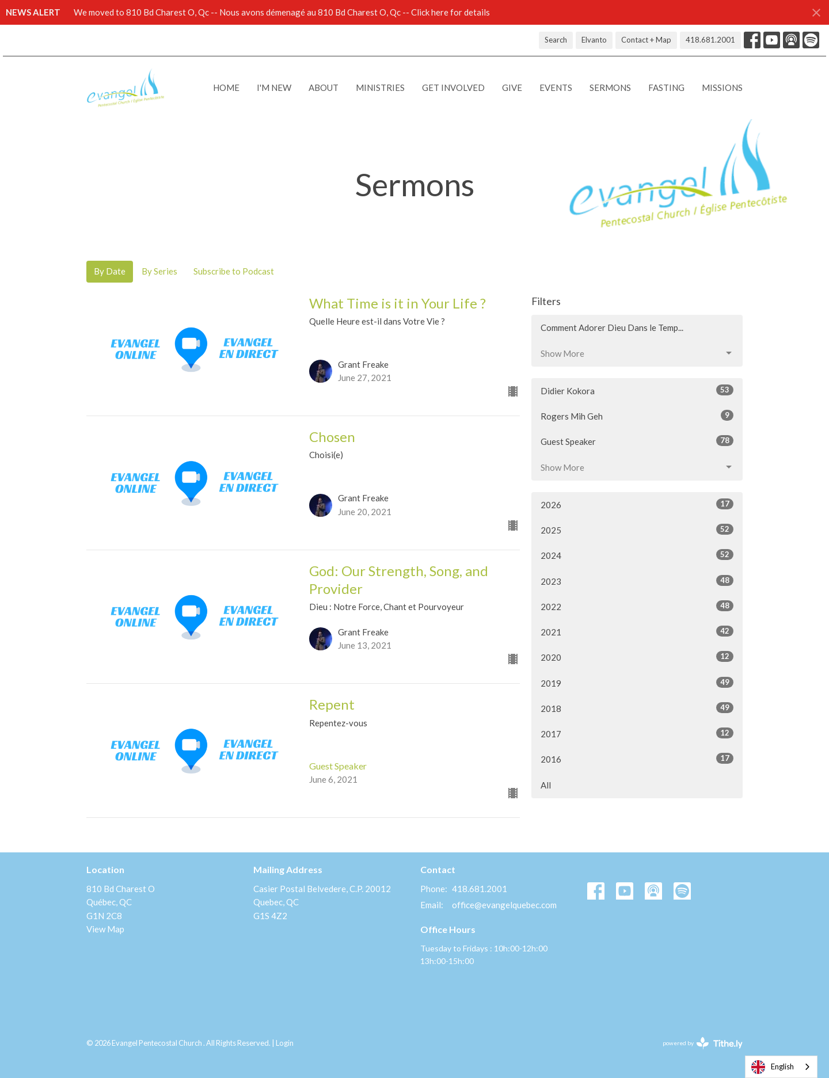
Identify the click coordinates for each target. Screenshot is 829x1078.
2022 (637, 606)
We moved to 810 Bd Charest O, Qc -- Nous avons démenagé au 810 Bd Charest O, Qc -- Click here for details (282, 12)
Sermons (610, 87)
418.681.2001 (710, 39)
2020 (637, 656)
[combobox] (781, 1067)
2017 (637, 733)
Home (226, 87)
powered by (703, 1043)
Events (555, 87)
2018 (637, 708)
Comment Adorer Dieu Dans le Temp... (612, 327)
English (772, 1067)
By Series (159, 271)
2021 (637, 631)
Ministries (380, 87)
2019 (637, 682)
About (324, 87)
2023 (637, 580)
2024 (637, 555)
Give (512, 87)
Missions (722, 87)
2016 (637, 758)
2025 (637, 529)
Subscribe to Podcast (233, 271)
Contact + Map (646, 39)
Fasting (666, 87)
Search (556, 39)
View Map (105, 929)
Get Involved (453, 87)
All (546, 785)
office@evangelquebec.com (504, 905)
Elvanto (594, 39)
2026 (637, 504)
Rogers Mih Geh (637, 415)
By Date (110, 271)
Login (285, 1042)
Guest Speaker (637, 441)
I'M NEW (274, 87)
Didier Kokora (637, 390)
